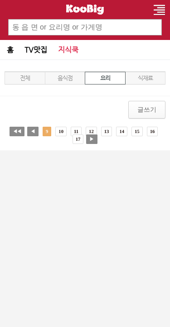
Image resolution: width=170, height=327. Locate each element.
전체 (24, 77)
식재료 (145, 77)
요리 (105, 77)
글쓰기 (146, 109)
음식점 (65, 77)
